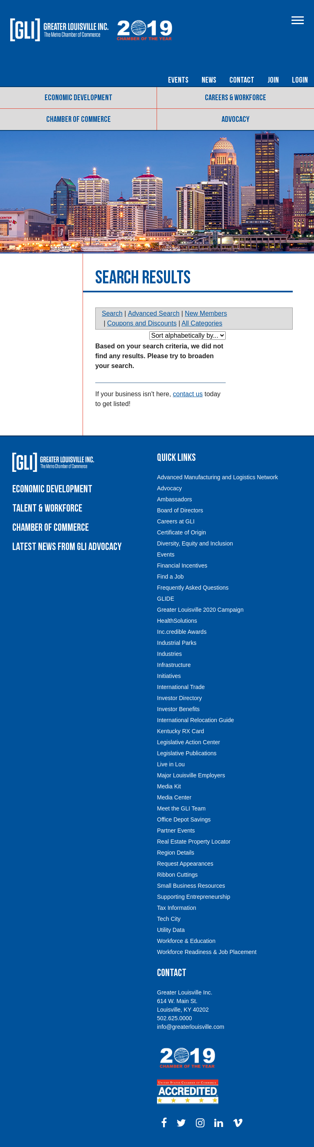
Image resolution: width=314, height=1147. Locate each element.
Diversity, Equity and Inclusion (195, 543)
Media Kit (169, 786)
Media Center (174, 797)
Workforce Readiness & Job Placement (206, 952)
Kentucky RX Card (180, 731)
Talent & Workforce (47, 508)
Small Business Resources (191, 885)
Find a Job (170, 576)
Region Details (175, 852)
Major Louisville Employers (191, 775)
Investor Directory (179, 698)
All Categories (202, 323)
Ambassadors (174, 499)
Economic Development (78, 98)
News (209, 80)
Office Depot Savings (184, 819)
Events (178, 80)
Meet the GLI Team (181, 808)
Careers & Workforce (235, 98)
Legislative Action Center (188, 742)
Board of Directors (180, 510)
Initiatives (169, 676)
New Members (206, 313)
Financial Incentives (182, 565)
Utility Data (171, 930)
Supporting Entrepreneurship (193, 896)
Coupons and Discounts (142, 323)
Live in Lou (171, 764)
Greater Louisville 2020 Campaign (200, 609)
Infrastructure (174, 665)
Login (300, 80)
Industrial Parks (176, 643)
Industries (169, 654)
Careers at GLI (176, 521)
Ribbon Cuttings (177, 874)
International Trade (181, 687)
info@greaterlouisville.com (190, 1027)
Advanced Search (153, 313)
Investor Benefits (178, 709)
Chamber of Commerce (78, 119)
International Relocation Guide (195, 720)
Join (273, 80)
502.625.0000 (174, 1018)
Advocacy (235, 119)
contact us (188, 394)
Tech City (169, 919)
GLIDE (165, 598)
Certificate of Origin (181, 532)
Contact (241, 80)
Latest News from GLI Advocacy (66, 547)
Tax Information (176, 908)
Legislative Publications (187, 753)
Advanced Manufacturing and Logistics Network (217, 477)
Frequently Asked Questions (193, 587)
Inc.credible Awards (181, 631)
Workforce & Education (186, 941)
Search (112, 313)
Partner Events (176, 830)
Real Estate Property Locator (194, 841)
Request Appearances (185, 863)
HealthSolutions (177, 620)
